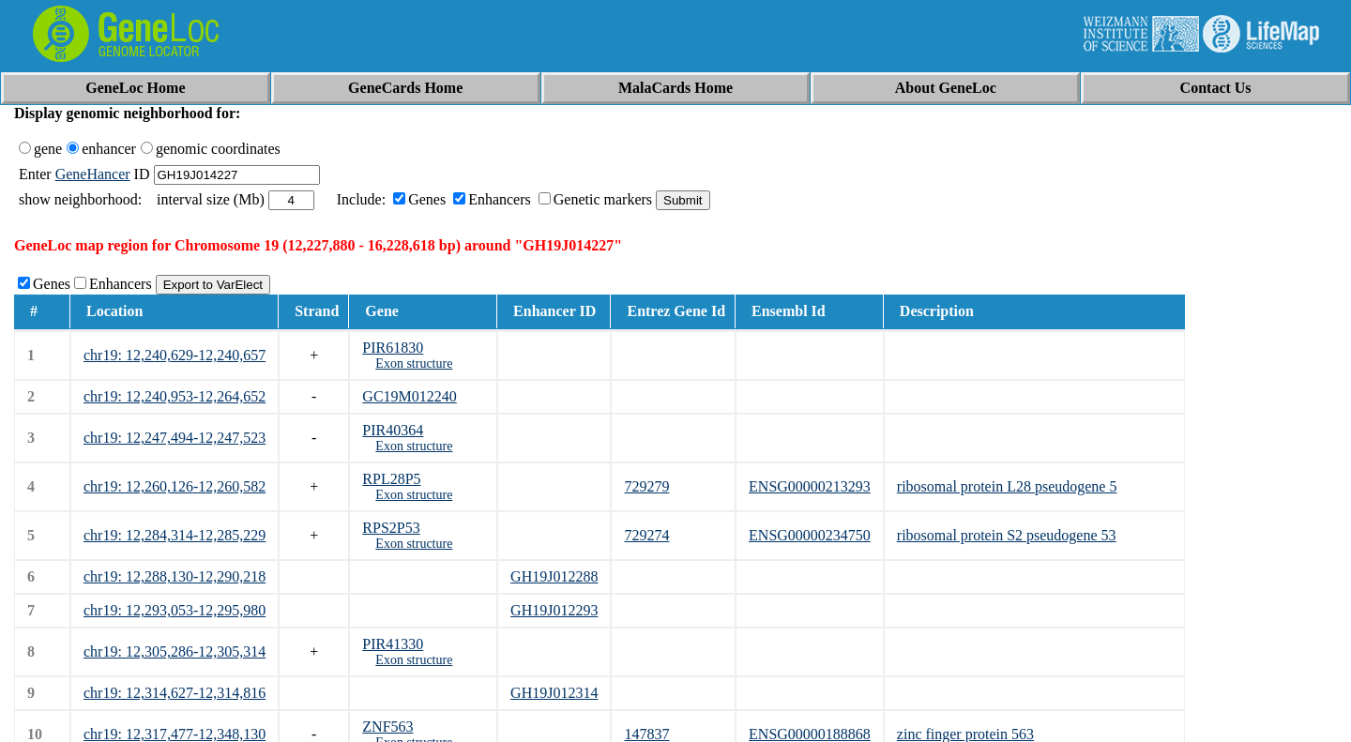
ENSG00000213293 (810, 486)
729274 (646, 535)
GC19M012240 (409, 396)
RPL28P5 (391, 479)
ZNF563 (387, 726)
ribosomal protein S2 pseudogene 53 (1006, 535)
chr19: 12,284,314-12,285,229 (174, 535)
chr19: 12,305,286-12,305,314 (174, 651)
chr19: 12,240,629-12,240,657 (174, 355)
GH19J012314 (554, 693)
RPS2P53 (390, 528)
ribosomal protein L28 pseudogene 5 (1007, 486)
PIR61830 (392, 348)
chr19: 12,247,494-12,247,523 (174, 438)
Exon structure (413, 363)
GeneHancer (92, 174)
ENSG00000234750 (810, 535)
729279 (646, 486)
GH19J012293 (554, 610)
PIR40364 (392, 430)
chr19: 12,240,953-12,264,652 (174, 396)
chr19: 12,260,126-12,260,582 (174, 486)
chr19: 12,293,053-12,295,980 (174, 610)
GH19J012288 (554, 576)
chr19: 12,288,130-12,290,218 (174, 576)
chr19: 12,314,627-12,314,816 (174, 693)
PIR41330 (392, 644)
